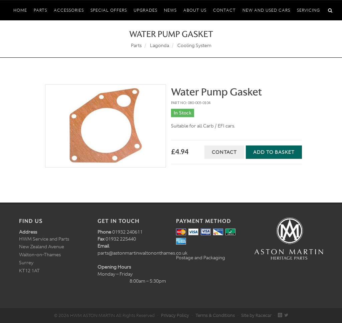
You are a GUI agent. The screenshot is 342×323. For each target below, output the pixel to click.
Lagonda (159, 45)
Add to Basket (274, 152)
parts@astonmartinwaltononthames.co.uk (142, 253)
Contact (224, 152)
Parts (136, 45)
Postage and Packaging (200, 258)
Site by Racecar (256, 315)
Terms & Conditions (215, 315)
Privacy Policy (175, 315)
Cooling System (194, 45)
